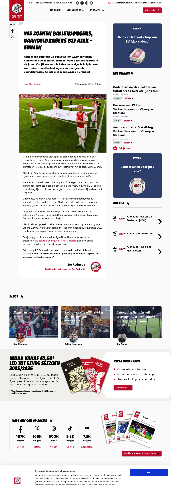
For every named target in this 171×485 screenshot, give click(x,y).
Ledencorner (75, 10)
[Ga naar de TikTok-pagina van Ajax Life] (91, 3)
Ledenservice (156, 3)
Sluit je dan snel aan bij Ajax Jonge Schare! (53, 241)
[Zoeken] (109, 3)
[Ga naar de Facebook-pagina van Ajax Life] (77, 3)
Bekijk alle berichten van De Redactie (65, 269)
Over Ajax (97, 10)
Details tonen (144, 480)
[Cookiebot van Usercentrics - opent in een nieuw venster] (17, 480)
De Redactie (35, 84)
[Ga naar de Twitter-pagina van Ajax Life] (82, 3)
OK (148, 453)
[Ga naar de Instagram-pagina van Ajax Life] (86, 3)
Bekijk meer (122, 148)
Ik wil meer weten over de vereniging (130, 3)
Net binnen (55, 10)
